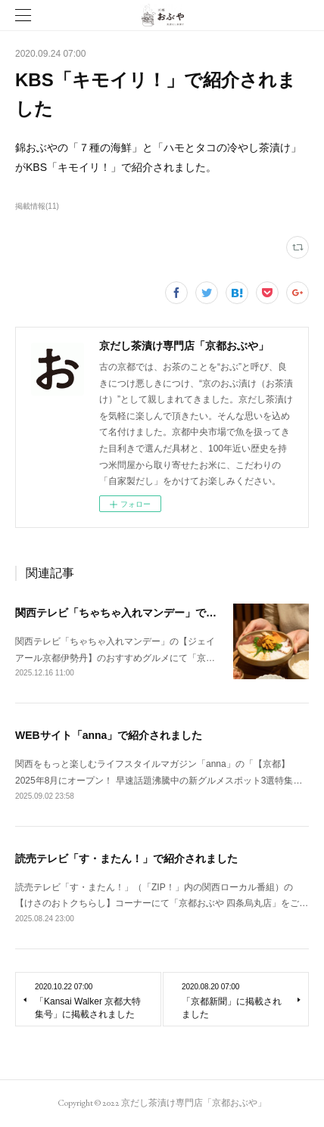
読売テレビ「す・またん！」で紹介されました (126, 858)
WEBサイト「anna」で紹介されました (108, 735)
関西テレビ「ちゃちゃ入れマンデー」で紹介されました (147, 613)
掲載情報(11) (37, 206)
